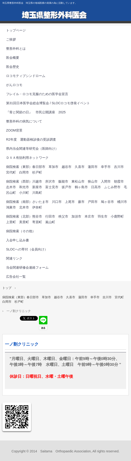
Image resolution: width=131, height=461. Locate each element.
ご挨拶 (11, 39)
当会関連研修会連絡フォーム (27, 267)
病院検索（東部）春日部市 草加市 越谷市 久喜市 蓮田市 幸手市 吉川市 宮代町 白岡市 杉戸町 (66, 169)
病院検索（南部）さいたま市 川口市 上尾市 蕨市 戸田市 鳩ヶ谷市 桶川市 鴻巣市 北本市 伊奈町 (68, 204)
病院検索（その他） (20, 231)
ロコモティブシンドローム (25, 76)
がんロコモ (14, 85)
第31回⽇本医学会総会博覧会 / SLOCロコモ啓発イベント (48, 103)
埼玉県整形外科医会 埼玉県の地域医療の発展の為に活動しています (65, 16)
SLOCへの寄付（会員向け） (27, 249)
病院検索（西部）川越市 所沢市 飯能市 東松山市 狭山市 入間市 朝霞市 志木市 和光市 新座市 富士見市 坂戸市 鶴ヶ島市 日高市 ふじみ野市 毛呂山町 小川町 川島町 (66, 187)
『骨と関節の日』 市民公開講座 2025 (36, 112)
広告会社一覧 (16, 276)
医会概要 (12, 57)
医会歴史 (12, 67)
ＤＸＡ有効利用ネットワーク (27, 157)
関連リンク (14, 258)
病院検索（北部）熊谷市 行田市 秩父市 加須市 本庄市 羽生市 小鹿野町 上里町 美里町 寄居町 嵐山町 (66, 219)
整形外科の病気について (24, 121)
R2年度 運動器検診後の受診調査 (31, 139)
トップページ (16, 30)
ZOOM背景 (14, 130)
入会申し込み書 (17, 240)
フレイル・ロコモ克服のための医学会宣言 (37, 94)
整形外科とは (16, 48)
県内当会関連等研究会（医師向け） (32, 148)
